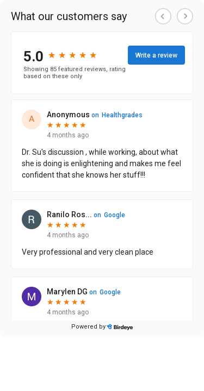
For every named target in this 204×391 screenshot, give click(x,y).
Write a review (156, 55)
